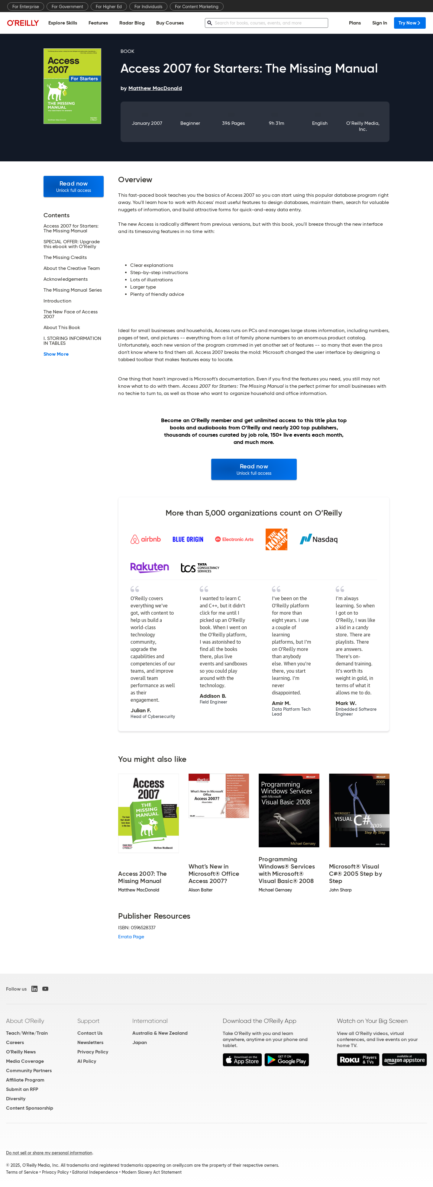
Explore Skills (62, 23)
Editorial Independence (95, 1172)
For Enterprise (25, 6)
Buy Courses (170, 23)
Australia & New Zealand (160, 1033)
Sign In (379, 23)
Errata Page (131, 937)
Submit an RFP (22, 1089)
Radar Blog (132, 23)
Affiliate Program (25, 1080)
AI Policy (86, 1061)
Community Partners (29, 1070)
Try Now (410, 23)
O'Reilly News (21, 1052)
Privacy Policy (92, 1052)
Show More (56, 354)
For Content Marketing (196, 6)
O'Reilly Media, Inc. (363, 126)
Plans (355, 23)
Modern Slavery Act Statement (152, 1172)
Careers (15, 1042)
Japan (139, 1042)
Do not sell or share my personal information (49, 1153)
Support (88, 1020)
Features (98, 23)
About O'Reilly (25, 1020)
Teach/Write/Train (27, 1033)
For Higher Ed (109, 6)
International (150, 1020)
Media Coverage (25, 1061)
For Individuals (148, 6)
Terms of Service (22, 1172)
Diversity (15, 1098)
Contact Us (89, 1033)
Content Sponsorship (29, 1108)
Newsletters (90, 1042)
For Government (67, 6)
